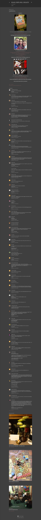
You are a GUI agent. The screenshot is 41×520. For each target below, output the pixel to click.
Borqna (12, 216)
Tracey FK (12, 341)
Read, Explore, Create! (20, 2)
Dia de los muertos (13, 85)
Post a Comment (11, 410)
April (12, 257)
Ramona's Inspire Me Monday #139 (21, 51)
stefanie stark (13, 389)
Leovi (12, 234)
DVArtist (12, 318)
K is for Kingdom (13, 509)
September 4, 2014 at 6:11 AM (14, 242)
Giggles (12, 334)
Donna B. (12, 139)
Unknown (12, 195)
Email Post (12, 84)
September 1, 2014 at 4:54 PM (14, 122)
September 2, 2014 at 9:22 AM (14, 166)
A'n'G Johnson (13, 324)
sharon (12, 329)
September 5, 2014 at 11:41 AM (14, 303)
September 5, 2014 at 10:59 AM (14, 292)
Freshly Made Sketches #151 (20, 32)
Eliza (12, 244)
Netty (12, 362)
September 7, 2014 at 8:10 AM (14, 366)
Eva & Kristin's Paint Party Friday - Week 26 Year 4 (20, 34)
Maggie (12, 346)
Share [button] (9, 84)
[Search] (31, 2)
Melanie (12, 162)
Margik (12, 113)
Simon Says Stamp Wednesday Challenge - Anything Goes (20, 33)
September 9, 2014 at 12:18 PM (14, 397)
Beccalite (12, 380)
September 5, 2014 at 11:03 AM (14, 298)
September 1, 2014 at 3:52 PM (14, 117)
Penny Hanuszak (13, 135)
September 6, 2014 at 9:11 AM (14, 349)
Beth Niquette (13, 395)
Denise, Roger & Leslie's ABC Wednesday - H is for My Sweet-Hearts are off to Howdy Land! (20, 52)
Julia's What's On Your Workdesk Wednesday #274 (20, 54)
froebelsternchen (13, 89)
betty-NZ (12, 239)
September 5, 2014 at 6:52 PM (14, 344)
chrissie (12, 100)
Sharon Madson (13, 211)
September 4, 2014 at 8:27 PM (14, 260)
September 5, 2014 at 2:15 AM (14, 272)
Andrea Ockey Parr (14, 373)
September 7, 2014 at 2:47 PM (14, 371)
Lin (11, 129)
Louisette (12, 351)
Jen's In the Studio (20, 55)
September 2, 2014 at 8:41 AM (14, 154)
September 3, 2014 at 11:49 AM (14, 220)
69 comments (12, 447)
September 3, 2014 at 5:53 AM (14, 198)
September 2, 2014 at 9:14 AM (14, 160)
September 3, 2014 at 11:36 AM (14, 214)
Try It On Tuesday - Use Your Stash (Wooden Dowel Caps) (20, 78)
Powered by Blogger (20, 516)
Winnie (12, 156)
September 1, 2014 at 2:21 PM (14, 106)
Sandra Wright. (13, 124)
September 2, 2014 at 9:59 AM (14, 172)
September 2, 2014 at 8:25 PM (14, 182)
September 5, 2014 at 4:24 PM (14, 327)
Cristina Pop (13, 270)
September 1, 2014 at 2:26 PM (14, 111)
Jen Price (12, 280)
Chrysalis (12, 290)
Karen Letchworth (13, 227)
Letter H (20, 85)
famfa (12, 200)
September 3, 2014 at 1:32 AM (14, 187)
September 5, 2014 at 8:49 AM (14, 282)
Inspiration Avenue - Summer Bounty (20, 56)
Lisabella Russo (13, 108)
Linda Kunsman (13, 305)
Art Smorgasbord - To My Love (17, 446)
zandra (12, 150)
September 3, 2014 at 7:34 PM (14, 232)
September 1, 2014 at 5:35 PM (14, 127)
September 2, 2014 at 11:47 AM (14, 177)
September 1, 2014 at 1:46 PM (14, 92)
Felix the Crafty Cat (14, 252)
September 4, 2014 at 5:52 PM (14, 255)
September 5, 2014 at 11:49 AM (14, 308)
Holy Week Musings (14, 481)
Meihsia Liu (12, 174)
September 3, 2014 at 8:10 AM (14, 203)
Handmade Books (17, 85)
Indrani (12, 184)
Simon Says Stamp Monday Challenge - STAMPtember (20, 77)
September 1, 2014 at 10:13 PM (14, 137)
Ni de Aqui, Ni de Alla (14, 222)
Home (12, 5)
